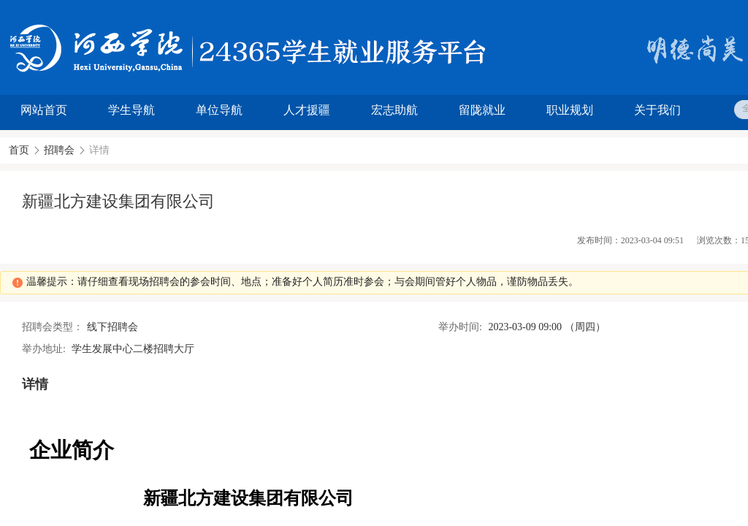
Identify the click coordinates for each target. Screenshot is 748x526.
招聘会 (59, 150)
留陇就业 (482, 110)
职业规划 (569, 110)
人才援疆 (306, 110)
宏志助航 (394, 110)
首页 (19, 150)
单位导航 (219, 110)
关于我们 (657, 110)
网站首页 (43, 110)
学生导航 (131, 110)
